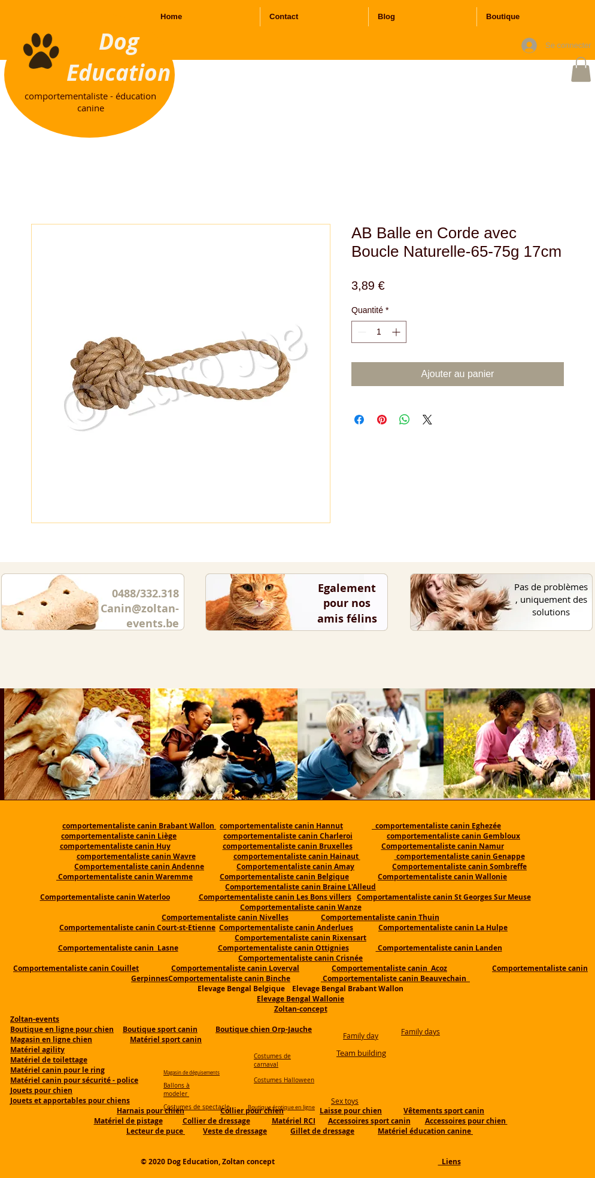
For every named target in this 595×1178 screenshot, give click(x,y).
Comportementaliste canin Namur (442, 846)
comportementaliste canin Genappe (459, 856)
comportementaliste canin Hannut (281, 826)
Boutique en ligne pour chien (62, 1029)
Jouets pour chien (41, 1090)
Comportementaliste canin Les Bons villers (275, 897)
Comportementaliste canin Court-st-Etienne (137, 927)
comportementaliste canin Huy (115, 846)
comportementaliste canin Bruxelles (288, 846)
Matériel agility (37, 1050)
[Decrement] (360, 331)
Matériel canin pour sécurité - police (74, 1080)
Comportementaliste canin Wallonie (442, 877)
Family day (360, 1035)
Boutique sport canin (160, 1029)
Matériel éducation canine (425, 1131)
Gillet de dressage (322, 1131)
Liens (449, 1161)
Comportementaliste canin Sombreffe (459, 866)
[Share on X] (427, 419)
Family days (420, 1031)
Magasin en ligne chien (51, 1039)
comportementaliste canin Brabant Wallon (139, 826)
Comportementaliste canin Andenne (139, 866)
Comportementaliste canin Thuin (380, 917)
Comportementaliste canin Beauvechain (395, 978)
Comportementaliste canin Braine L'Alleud (300, 887)
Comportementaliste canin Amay (295, 866)
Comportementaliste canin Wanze (301, 907)
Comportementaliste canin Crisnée (300, 958)
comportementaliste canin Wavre (136, 856)
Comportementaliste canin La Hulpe (443, 927)
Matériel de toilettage (48, 1060)
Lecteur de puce (155, 1131)
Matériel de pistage (128, 1121)
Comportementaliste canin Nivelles (225, 917)
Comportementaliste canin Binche (229, 978)
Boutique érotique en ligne (281, 1107)
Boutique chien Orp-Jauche (263, 1029)
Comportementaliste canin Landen (439, 948)
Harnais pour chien (150, 1111)
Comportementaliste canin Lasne (118, 948)
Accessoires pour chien (466, 1121)
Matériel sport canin (166, 1039)
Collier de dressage (216, 1121)
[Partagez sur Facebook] (359, 419)
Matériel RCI (293, 1121)
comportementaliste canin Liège (119, 836)
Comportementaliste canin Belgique (284, 877)
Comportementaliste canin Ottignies (283, 948)
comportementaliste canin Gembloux (453, 836)
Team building (361, 1053)
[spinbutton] (379, 331)
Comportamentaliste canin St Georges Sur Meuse (444, 897)
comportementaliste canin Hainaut (296, 856)
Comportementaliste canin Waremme (125, 877)
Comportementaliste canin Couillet (76, 968)
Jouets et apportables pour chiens (70, 1100)
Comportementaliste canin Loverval (235, 968)
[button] (580, 69)
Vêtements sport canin (443, 1111)
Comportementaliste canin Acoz (389, 968)
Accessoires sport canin (369, 1121)
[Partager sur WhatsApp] (404, 419)
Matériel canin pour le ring (57, 1070)
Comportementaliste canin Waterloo (105, 897)
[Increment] (397, 331)
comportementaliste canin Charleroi (288, 836)
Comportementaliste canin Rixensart (300, 938)
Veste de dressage (235, 1131)
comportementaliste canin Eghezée (436, 826)
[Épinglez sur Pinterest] (382, 419)
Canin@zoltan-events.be (140, 616)
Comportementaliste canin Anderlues (286, 927)
